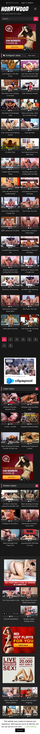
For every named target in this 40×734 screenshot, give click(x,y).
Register (30, 3)
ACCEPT (20, 730)
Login (23, 3)
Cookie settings (30, 727)
